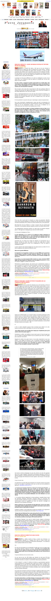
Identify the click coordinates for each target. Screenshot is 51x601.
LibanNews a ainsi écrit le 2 (25, 485)
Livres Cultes (32, 17)
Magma (14, 17)
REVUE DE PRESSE (20, 19)
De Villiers (21, 17)
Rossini (23, 16)
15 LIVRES (32, 19)
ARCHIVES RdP (41, 19)
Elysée (24, 17)
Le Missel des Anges (37, 16)
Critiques (12, 16)
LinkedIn (30, 277)
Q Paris (36, 19)
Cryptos (11, 17)
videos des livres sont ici (19, 275)
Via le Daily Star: (40, 510)
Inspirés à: (36, 17)
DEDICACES (6, 19)
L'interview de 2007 (27, 16)
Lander (42, 16)
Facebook (33, 277)
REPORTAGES (27, 19)
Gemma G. (32, 16)
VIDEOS (10, 19)
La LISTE (14, 19)
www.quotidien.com (29, 271)
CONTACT (46, 19)
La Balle (9, 16)
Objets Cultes (28, 17)
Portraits (40, 17)
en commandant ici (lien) (26, 528)
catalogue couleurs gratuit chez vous (29, 275)
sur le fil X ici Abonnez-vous (25, 274)
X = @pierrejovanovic (48, 1)
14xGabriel (19, 16)
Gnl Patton (17, 17)
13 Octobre (15, 16)
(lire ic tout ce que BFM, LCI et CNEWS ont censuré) (6, 79)
